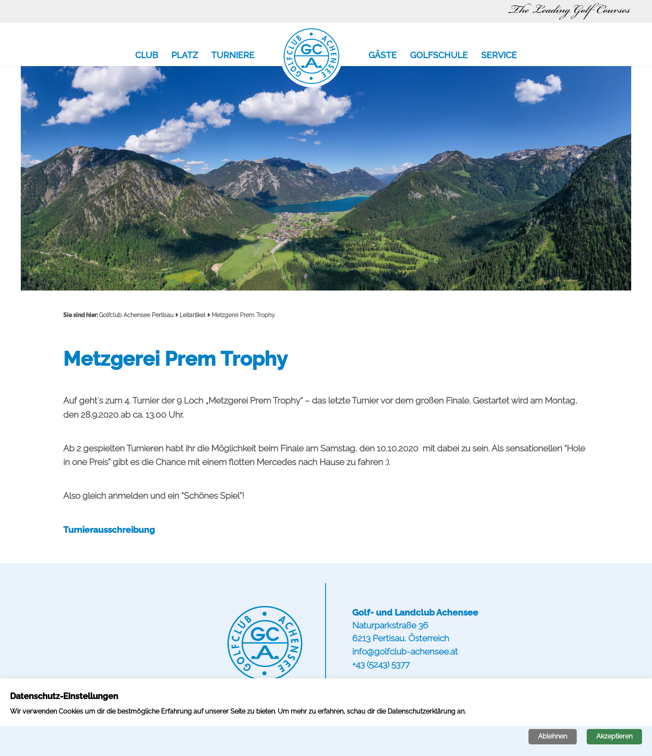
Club (146, 55)
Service (499, 55)
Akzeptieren (614, 736)
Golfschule (439, 55)
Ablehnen (552, 736)
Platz (184, 55)
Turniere (232, 55)
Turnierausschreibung (109, 530)
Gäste (382, 55)
